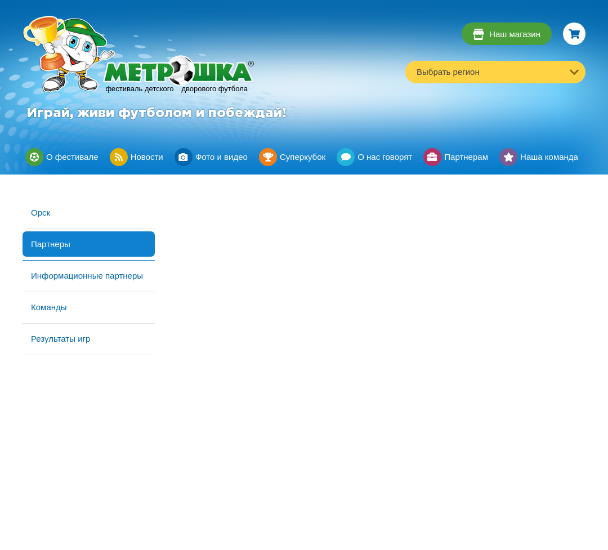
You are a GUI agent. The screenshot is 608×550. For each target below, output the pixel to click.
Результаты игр (60, 338)
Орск (40, 212)
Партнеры (50, 244)
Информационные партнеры (87, 275)
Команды (49, 307)
